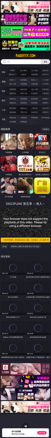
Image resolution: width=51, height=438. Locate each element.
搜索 (45, 62)
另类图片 (45, 103)
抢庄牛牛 (45, 74)
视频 (3, 81)
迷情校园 (12, 112)
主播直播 (34, 84)
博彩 (3, 72)
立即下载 (42, 433)
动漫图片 (45, 99)
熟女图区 (34, 103)
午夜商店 (23, 117)
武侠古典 (45, 108)
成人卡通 (34, 89)
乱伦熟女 (34, 93)
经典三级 (23, 93)
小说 (3, 110)
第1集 (4, 246)
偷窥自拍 (12, 99)
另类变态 (45, 93)
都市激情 (12, 108)
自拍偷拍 (23, 80)
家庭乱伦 (23, 108)
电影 (3, 91)
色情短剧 (23, 122)
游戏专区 (45, 70)
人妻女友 (34, 108)
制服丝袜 (12, 93)
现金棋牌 (34, 74)
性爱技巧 (45, 112)
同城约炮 (12, 117)
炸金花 (23, 74)
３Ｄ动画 (45, 80)
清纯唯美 (23, 103)
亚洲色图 (23, 99)
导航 (3, 119)
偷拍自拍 (23, 89)
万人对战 (34, 70)
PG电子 (12, 70)
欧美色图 (34, 99)
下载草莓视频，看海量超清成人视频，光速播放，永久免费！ (26, 240)
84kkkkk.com (25, 55)
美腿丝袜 (12, 103)
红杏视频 (12, 122)
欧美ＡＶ (34, 80)
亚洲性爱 (12, 89)
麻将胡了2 (12, 74)
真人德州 (23, 70)
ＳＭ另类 (45, 84)
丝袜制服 (23, 84)
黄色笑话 (34, 112)
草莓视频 (34, 117)
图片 (3, 100)
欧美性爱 (45, 89)
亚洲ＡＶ (12, 80)
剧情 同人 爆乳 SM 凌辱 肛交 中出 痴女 (25, 246)
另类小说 (23, 112)
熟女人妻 (12, 84)
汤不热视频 (45, 117)
